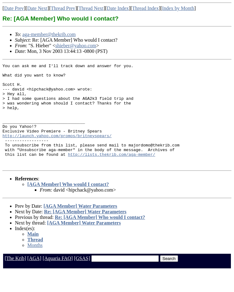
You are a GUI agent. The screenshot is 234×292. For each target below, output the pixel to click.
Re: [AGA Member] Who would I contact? (100, 237)
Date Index (118, 8)
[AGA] (34, 278)
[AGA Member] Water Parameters (80, 226)
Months (35, 265)
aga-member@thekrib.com (49, 34)
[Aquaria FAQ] (58, 278)
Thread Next (91, 8)
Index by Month (178, 8)
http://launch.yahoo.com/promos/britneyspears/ (57, 150)
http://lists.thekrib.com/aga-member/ (111, 173)
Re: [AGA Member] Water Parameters (85, 232)
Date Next (37, 8)
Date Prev (14, 8)
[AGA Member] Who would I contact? (68, 204)
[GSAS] (82, 278)
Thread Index (145, 8)
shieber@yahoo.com (75, 45)
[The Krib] (15, 278)
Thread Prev (63, 8)
